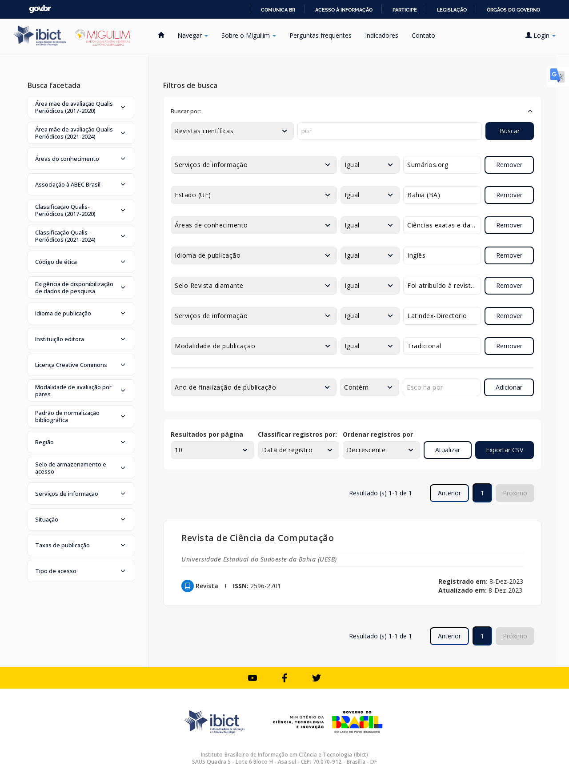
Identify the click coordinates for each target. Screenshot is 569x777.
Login (540, 35)
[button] (81, 107)
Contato (423, 35)
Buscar (509, 131)
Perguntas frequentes (320, 35)
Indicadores (381, 35)
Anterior (449, 493)
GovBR (40, 9)
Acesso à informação (344, 10)
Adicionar (509, 387)
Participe (405, 10)
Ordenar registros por (378, 434)
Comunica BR (278, 10)
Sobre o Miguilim (248, 35)
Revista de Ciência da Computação (257, 538)
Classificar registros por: (297, 434)
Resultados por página (207, 434)
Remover (509, 164)
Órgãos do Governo (513, 10)
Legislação (452, 10)
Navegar (192, 35)
